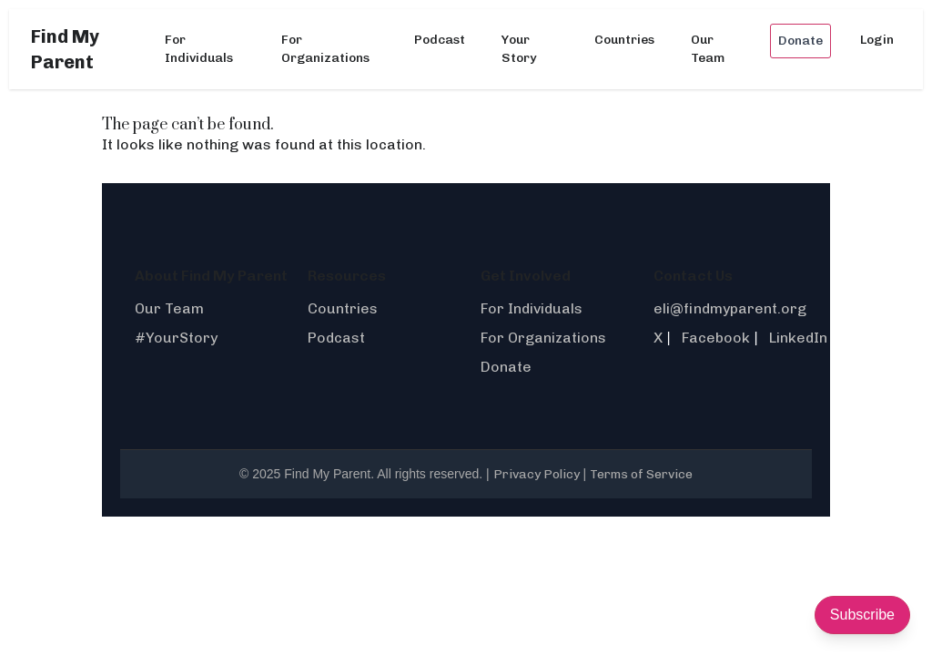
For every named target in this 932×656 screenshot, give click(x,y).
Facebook (716, 337)
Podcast (439, 39)
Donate (800, 40)
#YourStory (176, 337)
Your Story (518, 49)
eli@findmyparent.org (729, 308)
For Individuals (199, 49)
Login (877, 39)
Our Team (707, 49)
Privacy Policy (536, 474)
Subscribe (862, 614)
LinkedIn (798, 337)
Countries (624, 39)
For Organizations (325, 49)
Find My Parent (65, 49)
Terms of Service (641, 474)
